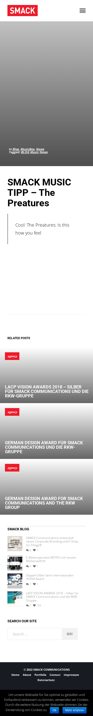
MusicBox (27, 149)
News (40, 149)
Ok (54, 710)
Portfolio (40, 675)
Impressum (71, 675)
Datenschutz (46, 680)
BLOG (25, 152)
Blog (15, 149)
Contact (55, 675)
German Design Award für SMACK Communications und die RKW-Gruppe (44, 447)
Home (15, 675)
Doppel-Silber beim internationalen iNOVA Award (50, 577)
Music (34, 152)
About (27, 675)
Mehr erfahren (74, 710)
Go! (70, 634)
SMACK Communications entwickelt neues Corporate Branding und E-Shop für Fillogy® (52, 541)
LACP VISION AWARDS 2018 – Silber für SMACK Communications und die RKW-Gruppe (47, 391)
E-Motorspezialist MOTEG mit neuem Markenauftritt (51, 559)
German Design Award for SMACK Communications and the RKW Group (44, 503)
